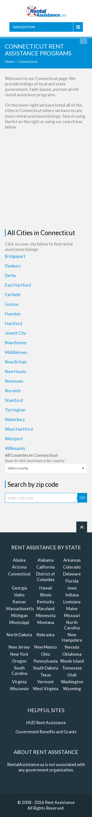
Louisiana (71, 601)
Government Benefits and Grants (46, 731)
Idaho (19, 594)
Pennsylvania (45, 661)
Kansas (19, 601)
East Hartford (18, 285)
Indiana (72, 594)
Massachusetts (20, 608)
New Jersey (19, 647)
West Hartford (19, 429)
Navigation (24, 27)
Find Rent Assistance (83, 40)
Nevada (72, 647)
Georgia (19, 587)
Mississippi (19, 622)
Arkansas (72, 560)
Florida (72, 581)
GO (82, 497)
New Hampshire (72, 637)
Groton (12, 304)
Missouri (72, 615)
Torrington (15, 409)
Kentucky (45, 601)
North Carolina (72, 625)
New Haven (15, 371)
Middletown (16, 352)
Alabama (46, 560)
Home (9, 61)
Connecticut (19, 573)
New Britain (16, 361)
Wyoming (72, 688)
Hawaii (45, 587)
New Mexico (45, 647)
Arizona (19, 567)
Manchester (16, 342)
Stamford (14, 400)
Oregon (19, 661)
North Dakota (19, 634)
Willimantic (15, 448)
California (45, 567)
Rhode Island (72, 661)
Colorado (72, 567)
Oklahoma (71, 654)
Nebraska (45, 634)
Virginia (19, 681)
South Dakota (45, 667)
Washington (72, 681)
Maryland (45, 608)
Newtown (14, 381)
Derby (10, 275)
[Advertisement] (46, 179)
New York (19, 654)
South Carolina (19, 670)
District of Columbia (45, 576)
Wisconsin (19, 688)
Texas (45, 674)
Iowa (72, 587)
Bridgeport (15, 256)
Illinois (46, 594)
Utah (72, 674)
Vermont (45, 681)
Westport (14, 438)
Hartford (13, 323)
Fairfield (12, 294)
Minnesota (45, 615)
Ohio (45, 654)
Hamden (13, 313)
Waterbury (15, 419)
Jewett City (15, 333)
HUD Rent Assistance (46, 722)
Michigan (19, 615)
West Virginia (45, 688)
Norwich (13, 390)
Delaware (72, 573)
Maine (72, 608)
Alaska (19, 560)
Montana (45, 622)
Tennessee (72, 667)
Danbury (13, 265)
